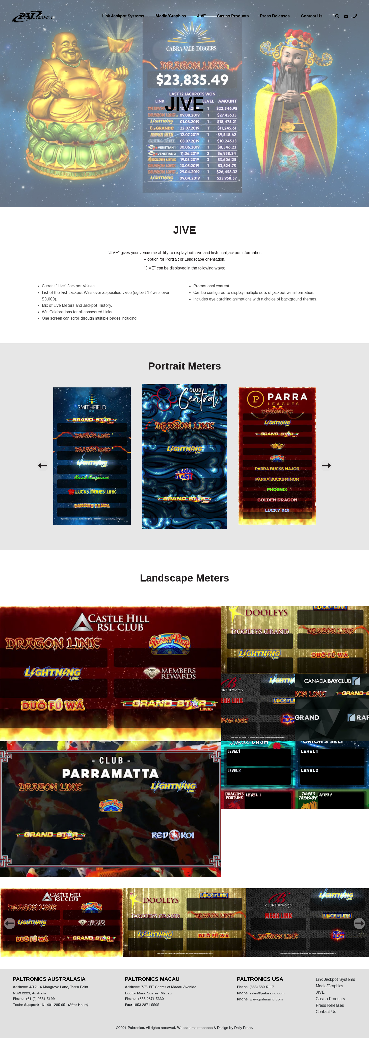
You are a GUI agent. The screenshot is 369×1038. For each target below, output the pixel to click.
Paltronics (136, 1027)
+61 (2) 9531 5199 (40, 998)
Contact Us (312, 17)
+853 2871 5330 (151, 998)
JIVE (201, 17)
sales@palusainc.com (267, 993)
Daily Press (243, 1027)
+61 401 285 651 (53, 1004)
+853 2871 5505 (146, 1004)
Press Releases (275, 17)
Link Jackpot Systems (123, 17)
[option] (184, 456)
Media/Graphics (170, 17)
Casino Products (233, 17)
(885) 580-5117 (262, 987)
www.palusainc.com (266, 999)
